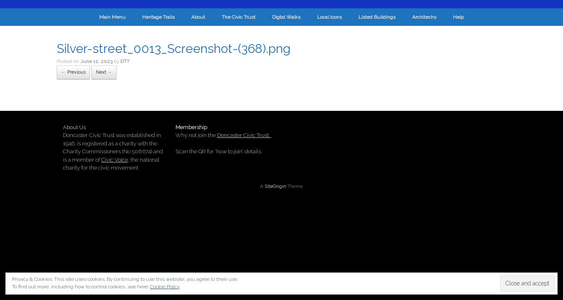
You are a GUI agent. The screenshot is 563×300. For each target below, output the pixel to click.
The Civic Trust (238, 17)
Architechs (424, 17)
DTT (125, 61)
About (198, 17)
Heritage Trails (158, 17)
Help (458, 17)
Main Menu (112, 17)
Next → (104, 72)
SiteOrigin (275, 186)
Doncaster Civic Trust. (244, 135)
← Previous (73, 72)
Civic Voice (114, 160)
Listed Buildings (376, 17)
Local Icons (329, 17)
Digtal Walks (286, 17)
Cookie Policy (165, 287)
